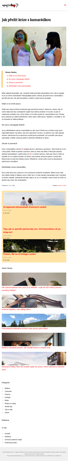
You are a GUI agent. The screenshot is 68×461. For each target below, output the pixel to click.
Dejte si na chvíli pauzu (17, 76)
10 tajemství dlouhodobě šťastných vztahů (24, 207)
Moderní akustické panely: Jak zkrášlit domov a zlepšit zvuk (26, 348)
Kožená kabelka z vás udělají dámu (16, 309)
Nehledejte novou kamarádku (20, 86)
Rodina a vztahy (62, 185)
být (23, 149)
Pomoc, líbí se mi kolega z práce (19, 254)
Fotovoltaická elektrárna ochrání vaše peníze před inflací (25, 328)
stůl (30, 154)
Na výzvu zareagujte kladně (19, 79)
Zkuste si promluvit (16, 82)
